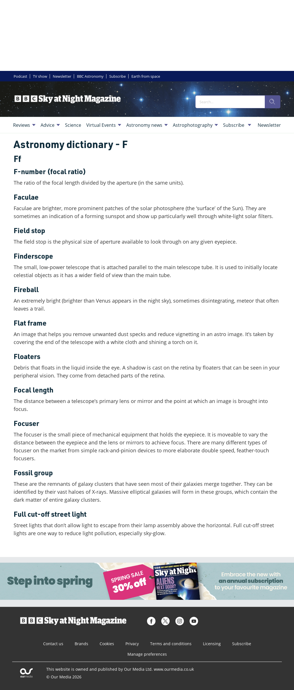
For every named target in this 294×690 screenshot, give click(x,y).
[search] (272, 101)
